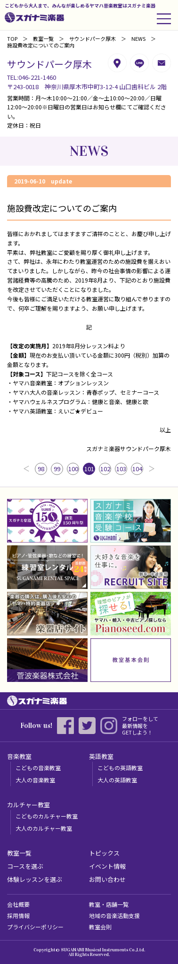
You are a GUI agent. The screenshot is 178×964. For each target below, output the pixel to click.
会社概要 (18, 904)
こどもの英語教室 (120, 768)
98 (41, 468)
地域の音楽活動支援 (114, 915)
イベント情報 (107, 866)
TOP (12, 38)
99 (57, 468)
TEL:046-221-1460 (31, 77)
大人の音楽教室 (35, 780)
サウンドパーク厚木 (92, 38)
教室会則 (100, 927)
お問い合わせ (107, 879)
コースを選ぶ (25, 866)
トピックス (104, 853)
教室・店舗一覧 (109, 904)
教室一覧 (43, 38)
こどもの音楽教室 (38, 768)
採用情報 (18, 915)
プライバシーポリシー (35, 927)
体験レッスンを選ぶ (34, 879)
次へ (151, 469)
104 (137, 468)
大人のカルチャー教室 (44, 828)
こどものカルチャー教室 (47, 816)
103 (121, 468)
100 (73, 468)
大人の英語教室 (117, 780)
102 (105, 468)
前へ (26, 469)
